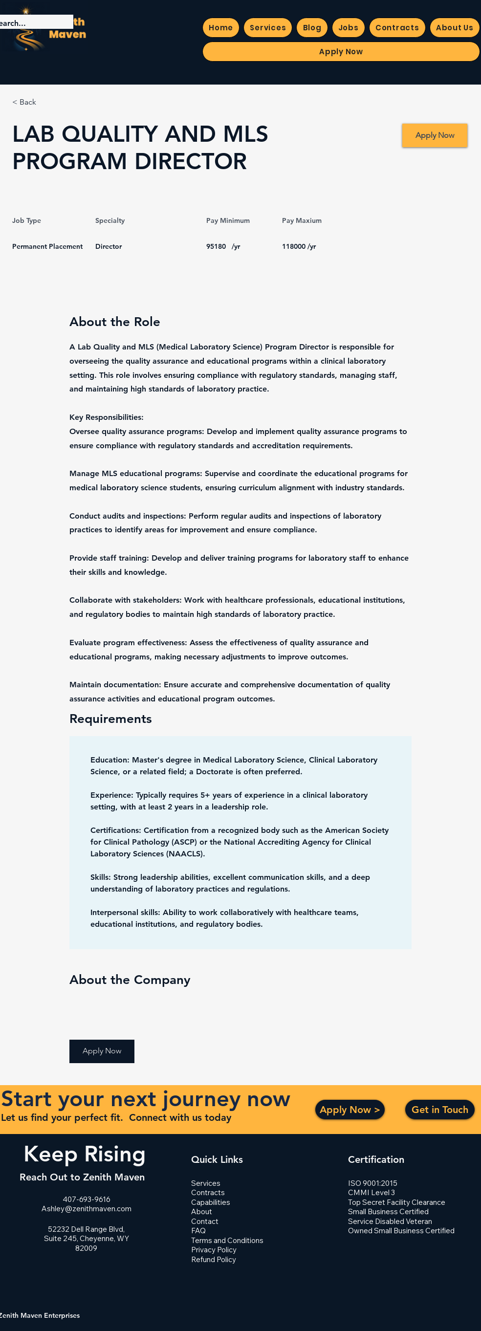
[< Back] (47, 102)
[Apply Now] (434, 135)
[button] (101, 1051)
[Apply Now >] (350, 1109)
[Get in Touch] (440, 1109)
